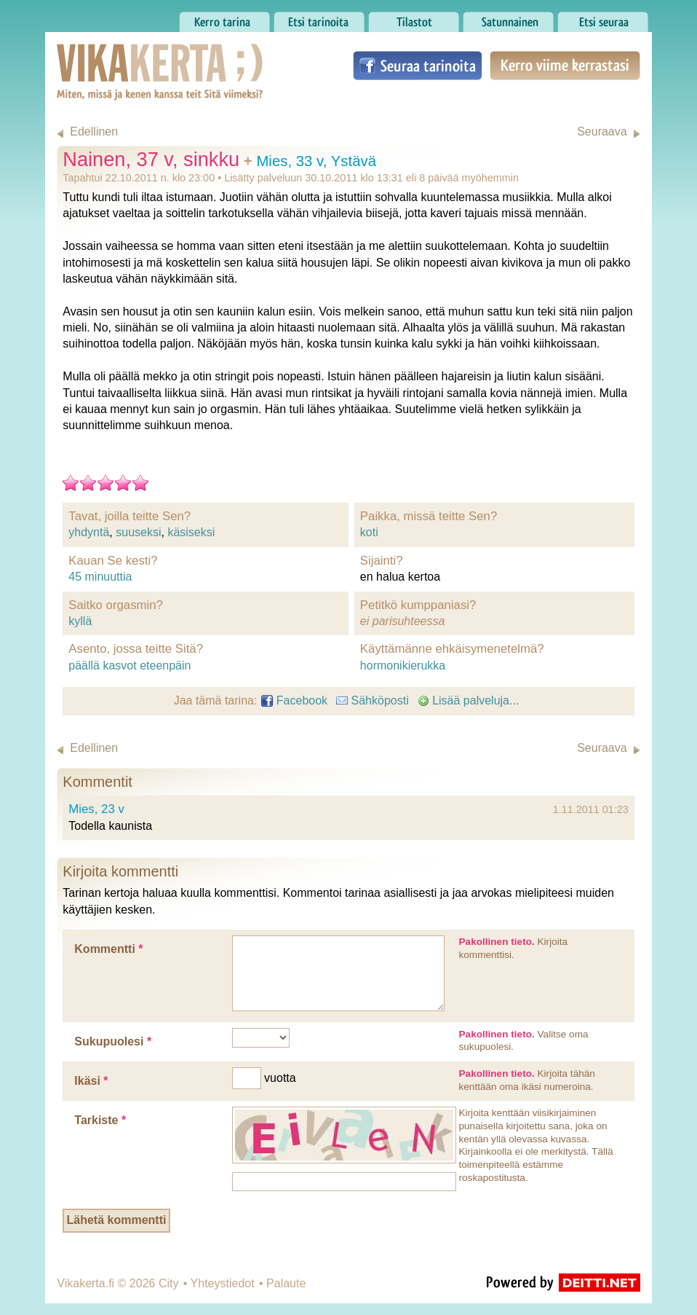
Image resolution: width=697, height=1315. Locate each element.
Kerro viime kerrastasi (565, 65)
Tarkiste (100, 1120)
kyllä (80, 621)
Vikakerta (124, 57)
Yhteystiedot (223, 1283)
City (169, 1283)
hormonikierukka (402, 665)
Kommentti (108, 949)
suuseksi (138, 532)
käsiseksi (191, 532)
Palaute (286, 1283)
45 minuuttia (100, 576)
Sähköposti (372, 700)
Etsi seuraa (602, 18)
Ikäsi (91, 1081)
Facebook (294, 700)
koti (369, 532)
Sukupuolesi (112, 1041)
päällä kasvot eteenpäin (129, 665)
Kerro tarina (224, 18)
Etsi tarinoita (319, 18)
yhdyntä (88, 532)
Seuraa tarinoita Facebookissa (417, 65)
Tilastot (413, 18)
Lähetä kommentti (116, 1220)
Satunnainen (508, 18)
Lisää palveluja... (468, 700)
